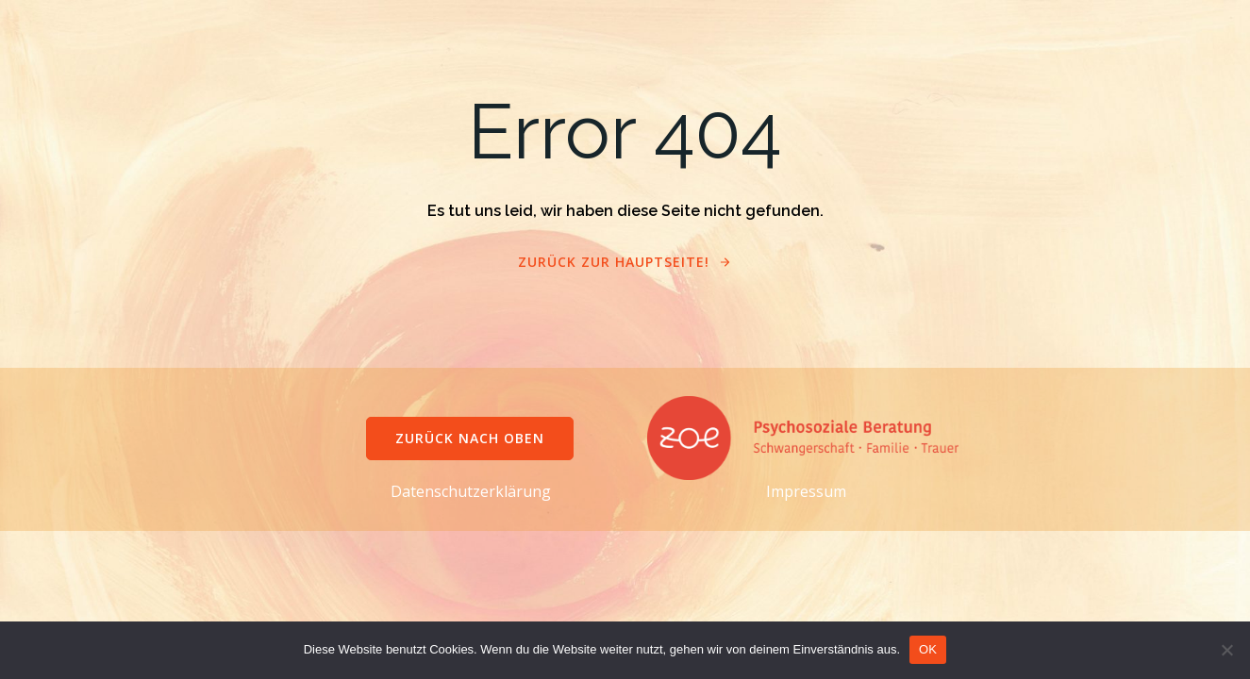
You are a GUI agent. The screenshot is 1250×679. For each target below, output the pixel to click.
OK (928, 649)
